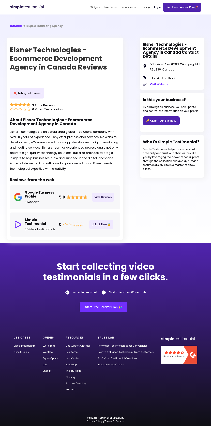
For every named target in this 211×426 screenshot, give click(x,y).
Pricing (146, 7)
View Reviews (103, 197)
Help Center (72, 358)
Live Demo (110, 7)
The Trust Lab (73, 370)
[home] (28, 7)
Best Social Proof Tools (111, 364)
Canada (16, 26)
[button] (129, 7)
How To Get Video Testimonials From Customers (126, 352)
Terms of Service (114, 421)
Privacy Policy (94, 421)
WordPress (49, 345)
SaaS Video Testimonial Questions (117, 358)
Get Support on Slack (78, 345)
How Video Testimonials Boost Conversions (122, 345)
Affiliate (70, 389)
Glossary (70, 377)
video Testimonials (24, 345)
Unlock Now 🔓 (101, 224)
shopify (47, 370)
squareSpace (50, 358)
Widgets (95, 7)
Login (157, 7)
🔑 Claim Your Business (161, 120)
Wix (45, 364)
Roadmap (71, 364)
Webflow (48, 352)
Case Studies (21, 352)
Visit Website (159, 84)
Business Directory (76, 383)
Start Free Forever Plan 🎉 (103, 307)
